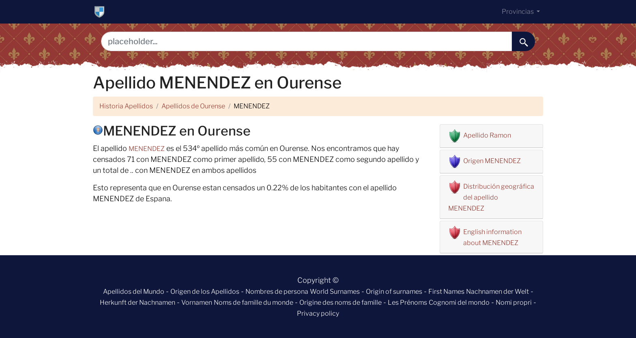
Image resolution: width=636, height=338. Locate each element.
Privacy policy (318, 313)
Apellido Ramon (487, 135)
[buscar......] (523, 41)
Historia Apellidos (126, 106)
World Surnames (335, 291)
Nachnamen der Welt (497, 291)
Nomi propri (514, 302)
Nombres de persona (276, 291)
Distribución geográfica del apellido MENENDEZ (491, 197)
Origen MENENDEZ (492, 161)
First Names (446, 291)
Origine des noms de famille (340, 302)
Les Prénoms (407, 302)
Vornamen (196, 302)
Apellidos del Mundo (133, 291)
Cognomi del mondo (459, 302)
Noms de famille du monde (253, 302)
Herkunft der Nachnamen (137, 302)
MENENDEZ (147, 149)
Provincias (518, 11)
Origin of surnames (394, 291)
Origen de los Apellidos (204, 291)
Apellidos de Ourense (193, 106)
